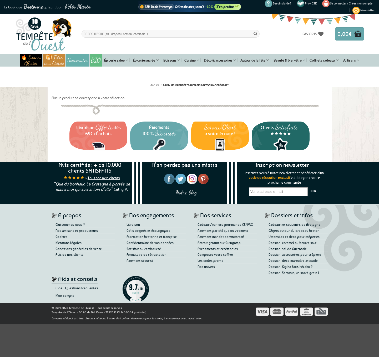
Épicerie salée (116, 60)
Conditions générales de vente (78, 249)
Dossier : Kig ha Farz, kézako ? (291, 266)
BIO (96, 60)
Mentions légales (68, 242)
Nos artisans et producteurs (76, 230)
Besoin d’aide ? (282, 3)
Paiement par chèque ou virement (223, 230)
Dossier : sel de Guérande (288, 249)
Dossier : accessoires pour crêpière (295, 254)
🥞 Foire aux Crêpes (54, 60)
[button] (351, 3)
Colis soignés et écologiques (148, 230)
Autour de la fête (254, 60)
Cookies (61, 236)
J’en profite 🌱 (227, 6)
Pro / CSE (311, 3)
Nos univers (206, 266)
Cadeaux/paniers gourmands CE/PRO (225, 224)
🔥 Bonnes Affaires (31, 60)
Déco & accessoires (220, 60)
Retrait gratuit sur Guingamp (219, 242)
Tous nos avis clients (104, 177)
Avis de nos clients (69, 254)
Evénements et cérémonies (218, 249)
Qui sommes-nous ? (70, 224)
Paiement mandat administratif (221, 236)
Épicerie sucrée (146, 60)
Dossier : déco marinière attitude (293, 260)
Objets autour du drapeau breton (294, 230)
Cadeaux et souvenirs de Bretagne (294, 224)
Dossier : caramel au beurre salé (293, 242)
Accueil (154, 85)
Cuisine (191, 60)
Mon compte (64, 295)
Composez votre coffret (215, 254)
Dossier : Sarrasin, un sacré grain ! (294, 272)
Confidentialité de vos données (150, 242)
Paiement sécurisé (140, 260)
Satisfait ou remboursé (144, 249)
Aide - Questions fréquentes (76, 288)
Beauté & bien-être (289, 60)
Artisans (351, 60)
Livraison (133, 224)
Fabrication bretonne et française (152, 236)
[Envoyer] (255, 34)
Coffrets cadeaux (324, 60)
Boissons (171, 60)
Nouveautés (77, 60)
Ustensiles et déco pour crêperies (294, 236)
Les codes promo (211, 260)
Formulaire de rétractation (146, 254)
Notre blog (186, 192)
